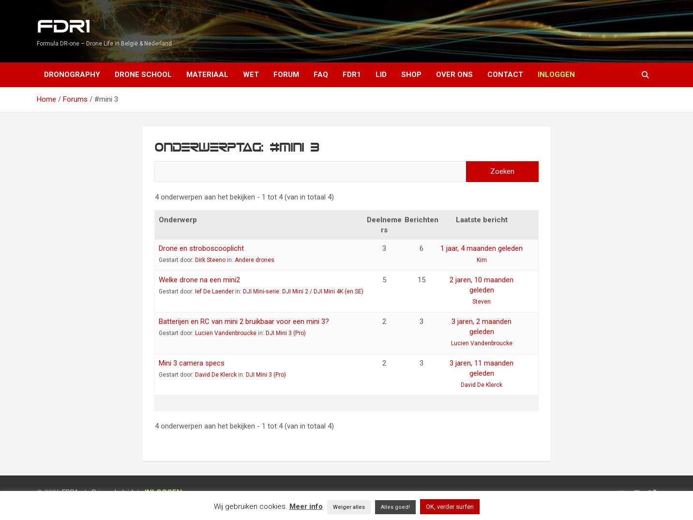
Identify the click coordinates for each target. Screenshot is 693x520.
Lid (381, 74)
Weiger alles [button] (349, 507)
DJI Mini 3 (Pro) (286, 333)
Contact (505, 74)
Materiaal (207, 74)
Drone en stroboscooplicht (201, 248)
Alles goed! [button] (395, 507)
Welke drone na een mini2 (199, 279)
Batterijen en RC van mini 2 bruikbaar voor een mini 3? (244, 321)
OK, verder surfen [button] (450, 506)
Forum (286, 74)
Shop (411, 74)
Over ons (454, 74)
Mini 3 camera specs (192, 363)
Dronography (72, 74)
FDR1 (63, 26)
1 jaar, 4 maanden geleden (481, 248)
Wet (251, 74)
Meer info (306, 506)
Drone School (143, 74)
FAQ (321, 74)
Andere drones (254, 260)
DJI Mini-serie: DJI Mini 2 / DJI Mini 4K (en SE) (303, 291)
